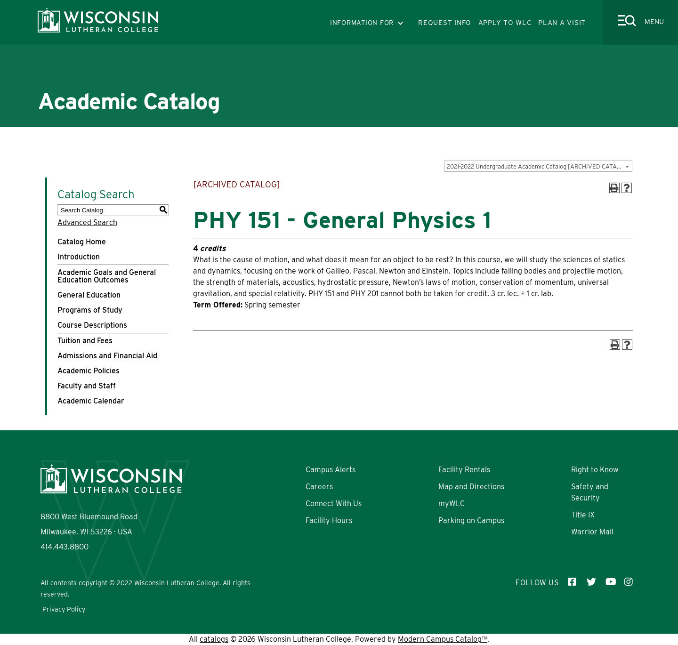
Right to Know (595, 469)
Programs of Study (89, 310)
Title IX (583, 514)
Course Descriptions (92, 325)
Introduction (78, 256)
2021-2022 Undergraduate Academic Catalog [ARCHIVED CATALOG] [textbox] (539, 166)
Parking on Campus (471, 520)
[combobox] (538, 166)
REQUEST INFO (444, 22)
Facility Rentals (464, 469)
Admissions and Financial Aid (107, 355)
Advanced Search (87, 222)
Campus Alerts (330, 469)
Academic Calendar (90, 400)
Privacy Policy (63, 609)
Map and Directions (471, 486)
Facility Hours (329, 520)
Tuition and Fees (85, 340)
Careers (319, 486)
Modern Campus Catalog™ (442, 639)
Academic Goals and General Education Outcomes (106, 276)
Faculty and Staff (86, 385)
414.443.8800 (64, 546)
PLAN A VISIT (562, 22)
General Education (89, 294)
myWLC (451, 503)
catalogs (214, 639)
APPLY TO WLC (505, 22)
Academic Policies (88, 370)
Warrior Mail (592, 531)
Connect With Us (334, 503)
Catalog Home (81, 241)
